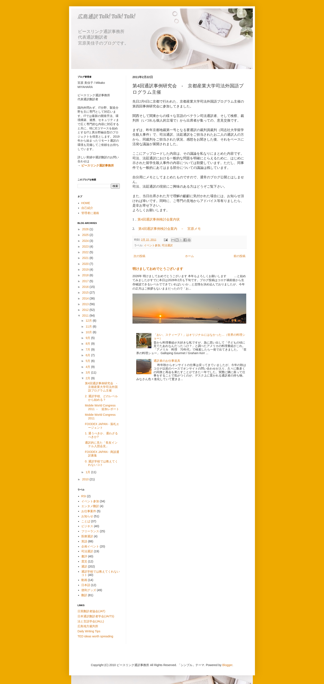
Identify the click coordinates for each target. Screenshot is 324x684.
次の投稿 (139, 256)
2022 (86, 252)
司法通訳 (167, 245)
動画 (84, 580)
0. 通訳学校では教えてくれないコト (101, 463)
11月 (89, 326)
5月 (88, 361)
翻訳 (84, 595)
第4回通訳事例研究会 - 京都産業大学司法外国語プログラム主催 (102, 387)
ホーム (189, 256)
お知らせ (87, 516)
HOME (85, 203)
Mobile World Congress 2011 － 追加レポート (102, 407)
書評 (84, 556)
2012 (86, 310)
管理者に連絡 (90, 213)
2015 (86, 292)
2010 (86, 479)
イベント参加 (152, 245)
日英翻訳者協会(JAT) (91, 611)
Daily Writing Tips (89, 631)
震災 (84, 561)
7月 (88, 349)
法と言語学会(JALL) (91, 621)
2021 (86, 258)
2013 (86, 304)
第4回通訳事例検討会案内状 (158, 219)
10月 (89, 332)
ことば (85, 521)
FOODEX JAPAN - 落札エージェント (102, 425)
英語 (84, 541)
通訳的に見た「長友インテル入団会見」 (101, 444)
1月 (88, 472)
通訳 (84, 566)
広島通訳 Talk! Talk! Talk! (106, 16)
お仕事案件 (88, 511)
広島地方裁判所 (88, 626)
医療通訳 (87, 536)
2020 (86, 263)
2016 (86, 286)
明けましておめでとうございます (157, 269)
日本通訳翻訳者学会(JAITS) (96, 616)
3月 (88, 372)
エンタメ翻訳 (90, 506)
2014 (86, 298)
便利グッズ (88, 590)
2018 (86, 275)
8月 (88, 343)
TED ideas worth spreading (95, 636)
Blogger (227, 665)
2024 (86, 240)
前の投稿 (239, 256)
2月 (88, 378)
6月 (88, 355)
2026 (86, 229)
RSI (83, 496)
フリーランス (90, 531)
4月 (88, 366)
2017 (86, 281)
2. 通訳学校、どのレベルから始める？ (101, 397)
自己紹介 (87, 208)
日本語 (85, 585)
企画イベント (90, 546)
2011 (86, 315)
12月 (89, 320)
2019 (86, 269)
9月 (88, 338)
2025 (86, 235)
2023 (86, 246)
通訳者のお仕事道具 (167, 360)
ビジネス (87, 526)
